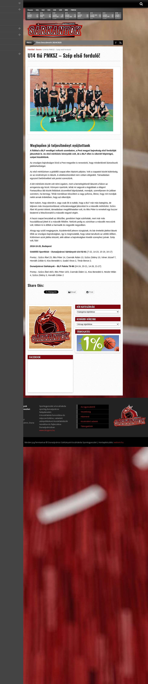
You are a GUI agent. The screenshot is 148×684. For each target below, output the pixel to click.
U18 (60, 10)
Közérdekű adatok (89, 421)
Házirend (85, 416)
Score (39, 49)
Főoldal (31, 49)
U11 (37, 10)
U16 (54, 10)
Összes (30, 10)
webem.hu (119, 442)
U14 (48, 10)
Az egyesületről (88, 406)
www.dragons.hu (47, 430)
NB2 (66, 10)
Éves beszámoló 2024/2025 (48, 42)
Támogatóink (87, 426)
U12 (43, 10)
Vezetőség (86, 411)
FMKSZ (73, 10)
